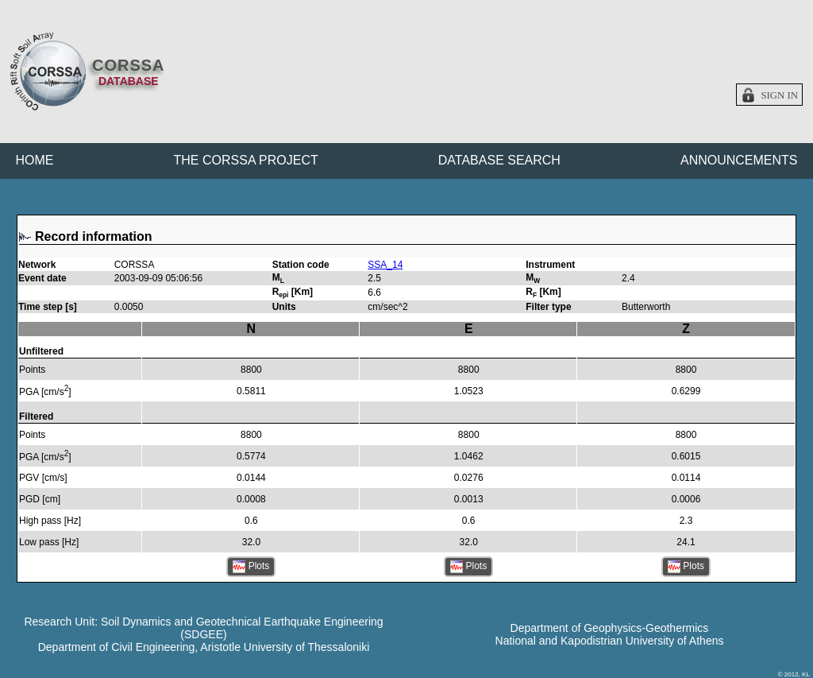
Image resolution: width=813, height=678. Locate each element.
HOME (35, 160)
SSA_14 (385, 264)
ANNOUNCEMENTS (739, 160)
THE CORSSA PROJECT (246, 160)
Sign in (779, 95)
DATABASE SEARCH (499, 160)
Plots (251, 566)
